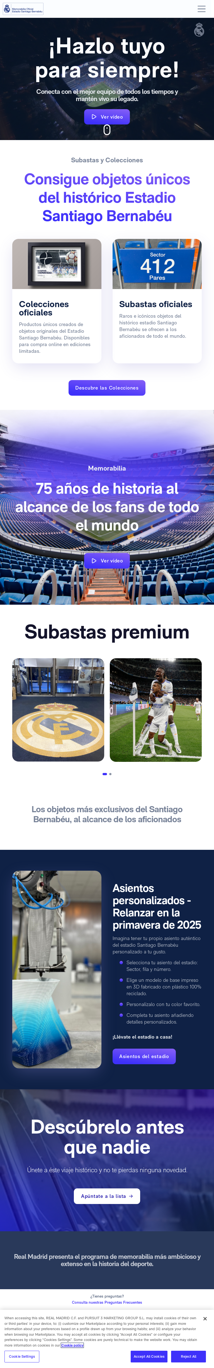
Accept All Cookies (149, 1356)
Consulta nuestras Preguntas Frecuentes (107, 1302)
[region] (107, 1339)
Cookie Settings (22, 1356)
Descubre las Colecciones (107, 388)
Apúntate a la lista (107, 1196)
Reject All (188, 1356)
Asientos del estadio (144, 1056)
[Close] (205, 1319)
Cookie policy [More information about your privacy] (72, 1345)
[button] (105, 774)
